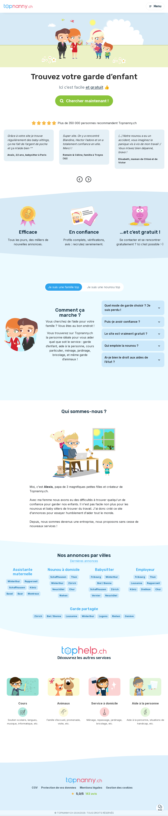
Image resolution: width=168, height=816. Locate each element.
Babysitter (104, 569)
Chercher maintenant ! (84, 100)
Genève (129, 616)
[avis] (84, 793)
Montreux (33, 593)
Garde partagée (84, 609)
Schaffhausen (17, 587)
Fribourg (96, 577)
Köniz (33, 587)
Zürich (72, 583)
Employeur (145, 569)
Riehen (63, 595)
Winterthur (14, 581)
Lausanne (136, 583)
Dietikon (146, 589)
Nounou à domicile (64, 569)
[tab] (63, 287)
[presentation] (80, 179)
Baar (20, 593)
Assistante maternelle (22, 571)
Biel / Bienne (104, 583)
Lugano (103, 616)
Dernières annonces (84, 561)
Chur (72, 589)
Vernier (96, 595)
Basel (10, 593)
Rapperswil (31, 581)
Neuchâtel (58, 589)
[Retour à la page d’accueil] (18, 6)
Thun (74, 577)
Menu (155, 6)
